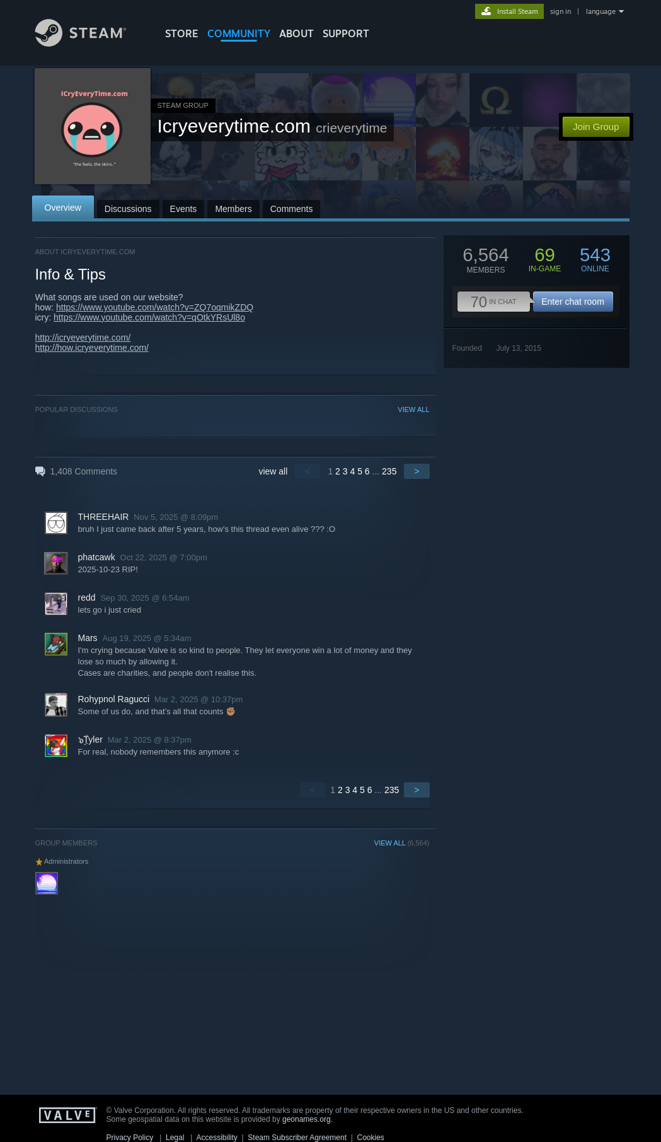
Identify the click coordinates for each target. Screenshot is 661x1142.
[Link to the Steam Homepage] (90, 43)
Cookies (370, 1137)
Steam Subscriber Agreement (297, 1137)
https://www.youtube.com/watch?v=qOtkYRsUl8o (149, 317)
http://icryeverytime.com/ (83, 338)
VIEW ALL (413, 409)
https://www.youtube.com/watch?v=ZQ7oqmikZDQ (154, 307)
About (296, 33)
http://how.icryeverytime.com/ (92, 348)
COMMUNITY (238, 33)
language (601, 11)
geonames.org (306, 1119)
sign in (560, 11)
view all (272, 471)
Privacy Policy (130, 1137)
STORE (181, 33)
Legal (175, 1137)
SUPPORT (346, 33)
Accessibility (216, 1137)
